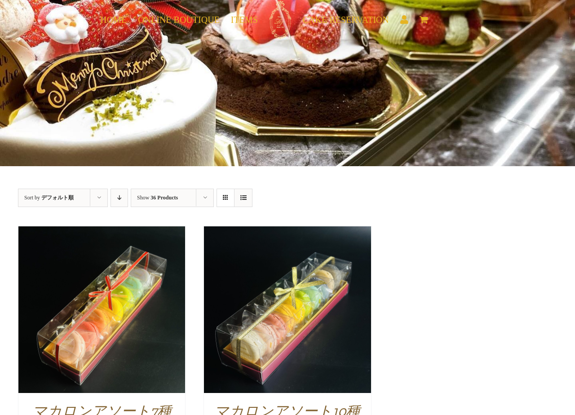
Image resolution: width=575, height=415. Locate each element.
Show (157, 197)
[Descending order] (119, 198)
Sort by (49, 197)
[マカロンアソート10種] (287, 232)
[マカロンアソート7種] (101, 232)
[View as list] (243, 198)
